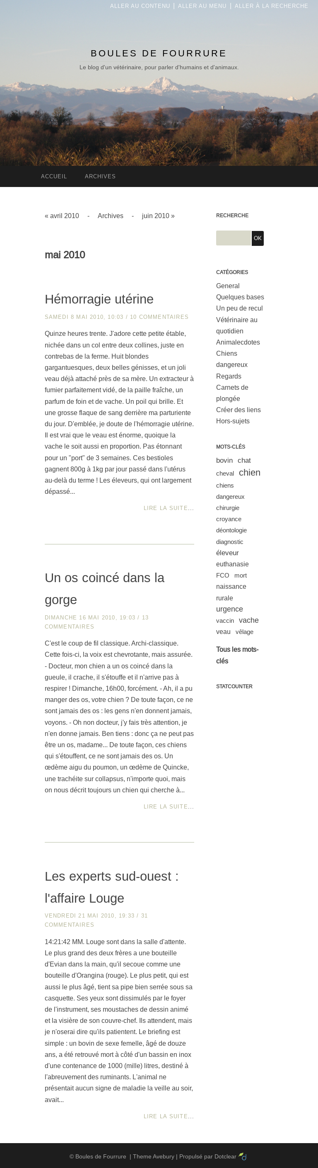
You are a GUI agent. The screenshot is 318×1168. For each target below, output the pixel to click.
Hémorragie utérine (99, 299)
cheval (225, 473)
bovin (224, 460)
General (228, 285)
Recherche (232, 216)
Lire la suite (166, 508)
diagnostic (229, 541)
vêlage (244, 631)
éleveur (227, 553)
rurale (224, 598)
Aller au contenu (140, 6)
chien (249, 472)
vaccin (225, 620)
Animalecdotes (238, 342)
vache (249, 620)
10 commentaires (159, 317)
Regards (228, 376)
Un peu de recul (239, 308)
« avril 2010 (62, 215)
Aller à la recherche (271, 6)
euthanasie (232, 564)
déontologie (231, 530)
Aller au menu (202, 6)
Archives (110, 215)
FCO (222, 575)
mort (240, 575)
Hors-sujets (233, 421)
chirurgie (227, 507)
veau (223, 631)
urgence (229, 609)
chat (244, 460)
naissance (231, 586)
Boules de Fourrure (159, 53)
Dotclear (225, 1156)
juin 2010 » (158, 215)
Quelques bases (240, 297)
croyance (228, 518)
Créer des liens (238, 409)
